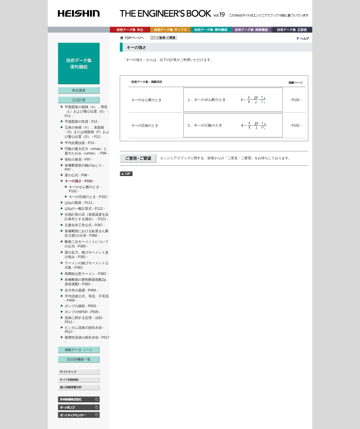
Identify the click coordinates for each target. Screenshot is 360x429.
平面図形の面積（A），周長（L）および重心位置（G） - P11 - (86, 111)
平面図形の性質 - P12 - (82, 122)
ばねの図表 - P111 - (79, 203)
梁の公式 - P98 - (77, 175)
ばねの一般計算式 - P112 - (85, 209)
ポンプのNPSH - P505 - (82, 312)
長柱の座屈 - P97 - (79, 159)
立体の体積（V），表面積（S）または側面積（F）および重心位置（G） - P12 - (87, 132)
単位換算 (79, 90)
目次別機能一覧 (79, 359)
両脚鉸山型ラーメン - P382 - (86, 274)
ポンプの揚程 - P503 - (81, 306)
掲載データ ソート (79, 350)
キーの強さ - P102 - (79, 181)
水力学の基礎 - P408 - (81, 290)
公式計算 (79, 100)
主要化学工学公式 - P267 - (85, 225)
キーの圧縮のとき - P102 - (89, 197)
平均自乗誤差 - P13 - (80, 143)
